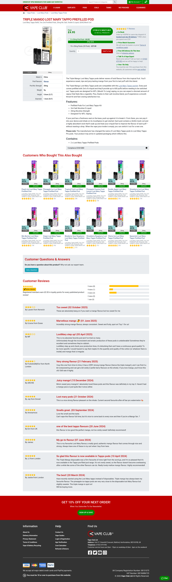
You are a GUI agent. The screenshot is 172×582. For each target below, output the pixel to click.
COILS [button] (96, 8)
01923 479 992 (101, 545)
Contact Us (59, 532)
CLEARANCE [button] (140, 8)
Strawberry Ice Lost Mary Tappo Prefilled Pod (139, 190)
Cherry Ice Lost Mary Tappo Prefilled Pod (116, 237)
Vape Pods (31, 13)
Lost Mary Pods (42, 13)
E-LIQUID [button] (57, 8)
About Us (26, 532)
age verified (141, 69)
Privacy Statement (29, 539)
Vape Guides (59, 535)
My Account (134, 2)
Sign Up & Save (86, 512)
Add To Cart (107, 51)
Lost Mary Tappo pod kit (128, 86)
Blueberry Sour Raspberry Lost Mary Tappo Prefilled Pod (74, 238)
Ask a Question (31, 270)
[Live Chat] (164, 578)
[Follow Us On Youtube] (100, 552)
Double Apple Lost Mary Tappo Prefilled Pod (117, 190)
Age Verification (61, 542)
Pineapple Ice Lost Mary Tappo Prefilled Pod (52, 190)
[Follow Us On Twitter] (95, 552)
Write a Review (29, 289)
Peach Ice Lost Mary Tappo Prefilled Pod (32, 190)
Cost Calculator (60, 545)
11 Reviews (131, 29)
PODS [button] (85, 8)
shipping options (128, 53)
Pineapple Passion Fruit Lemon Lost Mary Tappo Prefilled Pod (95, 191)
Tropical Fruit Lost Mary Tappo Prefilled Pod (74, 190)
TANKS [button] (108, 8)
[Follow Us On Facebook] (90, 552)
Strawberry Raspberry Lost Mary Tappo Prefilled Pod (96, 237)
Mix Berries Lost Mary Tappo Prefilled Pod (30, 237)
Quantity (72, 51)
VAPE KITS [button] (71, 8)
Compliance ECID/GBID (108, 148)
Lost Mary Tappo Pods (59, 13)
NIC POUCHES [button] (124, 8)
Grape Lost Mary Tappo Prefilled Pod (52, 237)
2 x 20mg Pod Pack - (90, 41)
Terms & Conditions (30, 542)
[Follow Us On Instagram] (105, 552)
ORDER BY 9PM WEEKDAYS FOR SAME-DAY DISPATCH (42, 2)
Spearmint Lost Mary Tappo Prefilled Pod (138, 237)
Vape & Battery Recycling (32, 545)
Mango (46, 81)
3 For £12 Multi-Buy (102, 31)
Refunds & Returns (62, 549)
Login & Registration (62, 539)
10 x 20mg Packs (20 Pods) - (82, 46)
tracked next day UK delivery (126, 37)
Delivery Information (30, 535)
